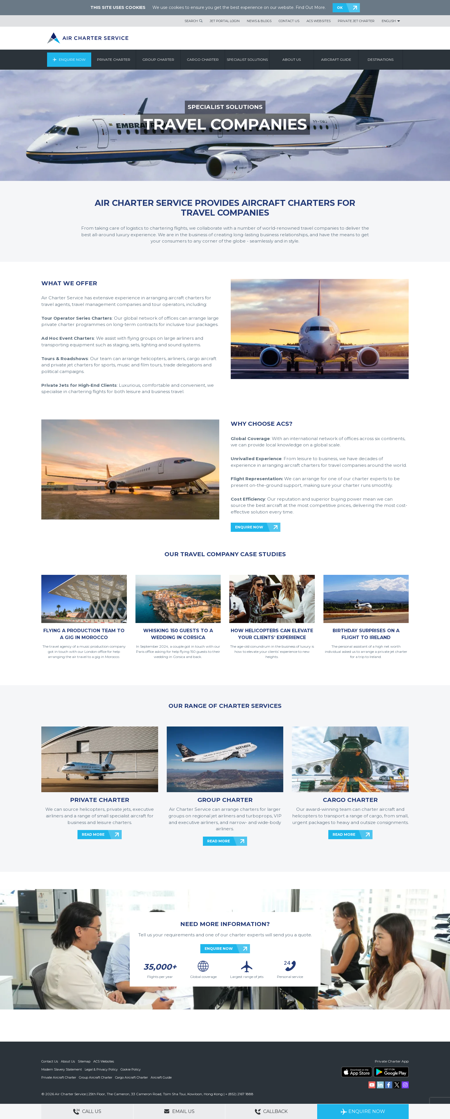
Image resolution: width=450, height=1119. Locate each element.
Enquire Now (72, 59)
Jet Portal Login (225, 21)
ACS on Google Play (391, 1072)
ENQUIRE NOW (249, 527)
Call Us (87, 1112)
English (389, 21)
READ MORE (93, 834)
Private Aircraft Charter (58, 1077)
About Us (68, 1061)
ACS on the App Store (356, 1072)
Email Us (179, 1111)
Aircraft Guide (336, 59)
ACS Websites (319, 21)
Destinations (380, 59)
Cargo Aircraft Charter (131, 1077)
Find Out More (310, 7)
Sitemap (84, 1061)
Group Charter (158, 59)
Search (191, 21)
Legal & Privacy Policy (101, 1069)
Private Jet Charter (356, 21)
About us (291, 59)
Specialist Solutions (247, 59)
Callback (271, 1112)
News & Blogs (259, 21)
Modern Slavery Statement (61, 1069)
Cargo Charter (203, 59)
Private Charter (113, 59)
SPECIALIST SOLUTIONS (225, 106)
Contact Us (289, 21)
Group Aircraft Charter (95, 1077)
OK (340, 7)
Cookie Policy (131, 1069)
